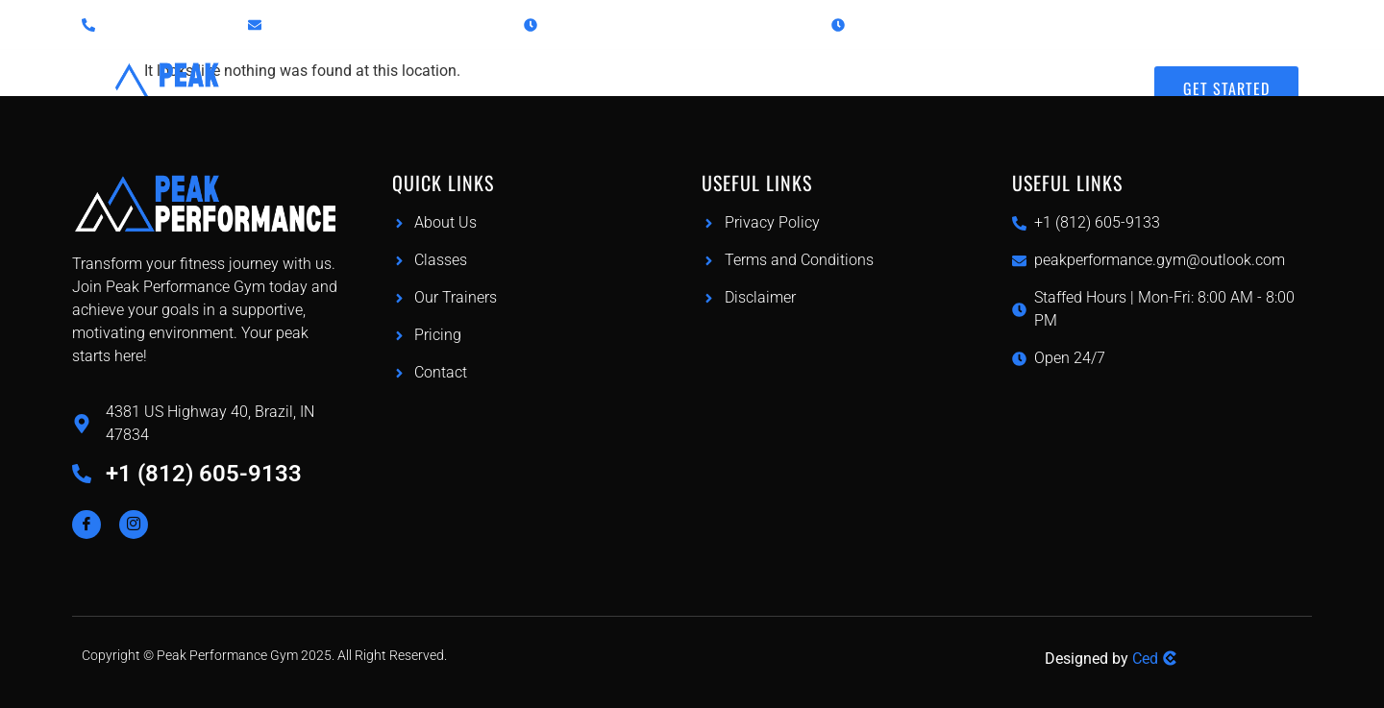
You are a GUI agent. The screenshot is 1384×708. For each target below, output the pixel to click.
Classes (625, 74)
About (974, 74)
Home (520, 74)
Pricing (739, 74)
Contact (1071, 74)
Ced (1145, 658)
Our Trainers (859, 74)
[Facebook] (86, 524)
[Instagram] (133, 524)
